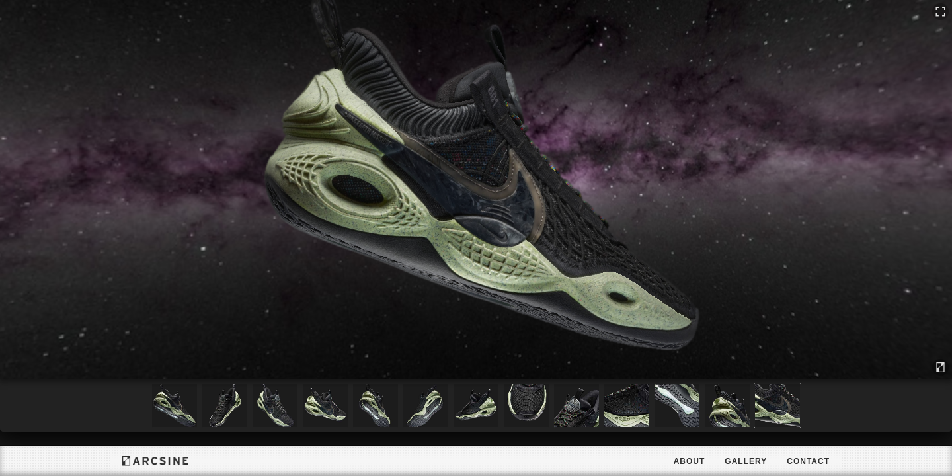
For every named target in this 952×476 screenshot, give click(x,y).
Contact (808, 461)
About (689, 461)
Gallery (746, 461)
